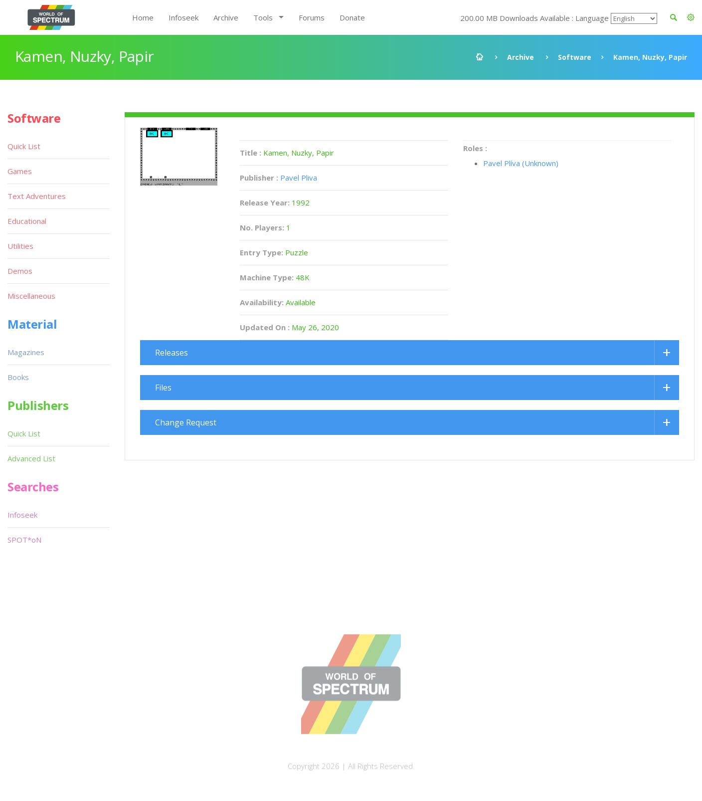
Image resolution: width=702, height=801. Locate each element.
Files (163, 387)
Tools (263, 17)
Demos (19, 271)
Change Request (185, 422)
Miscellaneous (31, 296)
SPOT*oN (24, 540)
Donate (352, 17)
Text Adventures (36, 196)
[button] (691, 17)
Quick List (23, 146)
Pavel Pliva (298, 178)
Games (19, 171)
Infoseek (183, 17)
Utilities (20, 246)
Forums (312, 17)
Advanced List (31, 458)
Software (574, 57)
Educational (26, 221)
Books (18, 377)
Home (143, 17)
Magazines (25, 352)
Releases (171, 352)
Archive (225, 17)
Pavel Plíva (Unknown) (520, 163)
